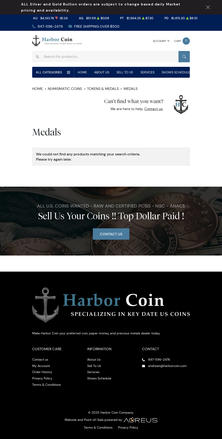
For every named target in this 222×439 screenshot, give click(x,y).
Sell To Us (124, 72)
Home (82, 72)
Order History (42, 372)
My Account (41, 366)
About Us (101, 72)
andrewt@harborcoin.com (167, 366)
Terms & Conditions (46, 385)
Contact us (153, 109)
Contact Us (111, 234)
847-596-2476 (50, 26)
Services (147, 72)
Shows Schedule (176, 72)
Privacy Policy (42, 378)
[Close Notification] (208, 7)
